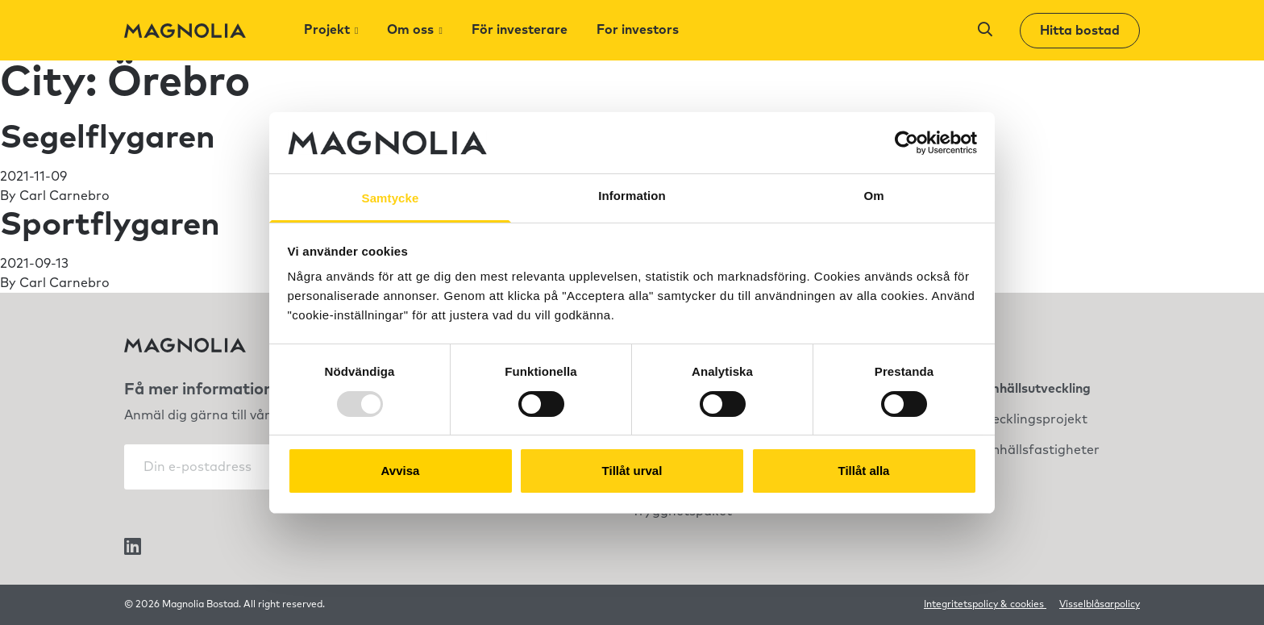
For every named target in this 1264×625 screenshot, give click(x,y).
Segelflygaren (107, 138)
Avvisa (400, 470)
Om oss (410, 29)
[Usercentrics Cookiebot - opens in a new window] (906, 143)
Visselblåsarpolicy (1099, 605)
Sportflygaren (110, 225)
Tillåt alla (864, 470)
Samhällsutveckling (1031, 388)
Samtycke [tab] (390, 198)
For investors (638, 29)
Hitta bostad (1080, 30)
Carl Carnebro (64, 196)
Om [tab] (873, 195)
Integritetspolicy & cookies (985, 605)
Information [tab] (632, 195)
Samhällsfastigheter (1035, 450)
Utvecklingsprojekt (1029, 419)
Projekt (327, 29)
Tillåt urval (632, 470)
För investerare (520, 29)
